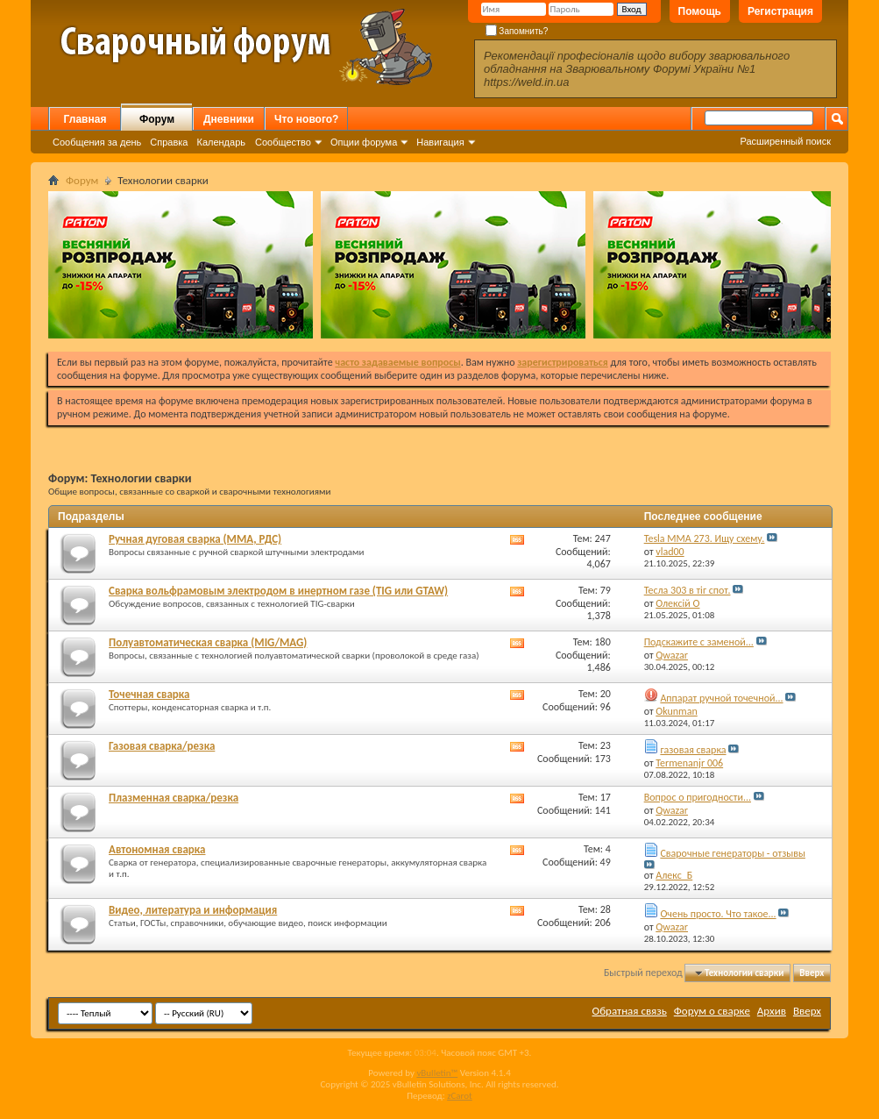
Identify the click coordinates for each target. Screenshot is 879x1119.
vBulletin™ (436, 1073)
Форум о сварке (712, 1010)
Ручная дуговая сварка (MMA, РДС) (195, 538)
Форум (156, 119)
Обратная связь (629, 1010)
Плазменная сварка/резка (173, 797)
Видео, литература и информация (193, 909)
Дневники (228, 119)
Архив (771, 1010)
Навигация (440, 142)
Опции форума (363, 142)
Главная (85, 119)
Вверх (811, 973)
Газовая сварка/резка (162, 745)
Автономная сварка (157, 849)
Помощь (699, 11)
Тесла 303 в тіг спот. (687, 590)
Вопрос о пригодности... (697, 797)
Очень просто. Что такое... (718, 914)
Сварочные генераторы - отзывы (732, 853)
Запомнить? (517, 31)
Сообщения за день (97, 142)
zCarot (459, 1095)
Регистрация (780, 11)
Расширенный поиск (785, 141)
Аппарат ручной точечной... (721, 698)
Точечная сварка (149, 694)
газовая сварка (693, 750)
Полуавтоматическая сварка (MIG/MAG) (208, 642)
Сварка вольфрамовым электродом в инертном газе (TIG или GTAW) (278, 590)
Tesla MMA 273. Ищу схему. (704, 538)
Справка (169, 142)
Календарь (220, 142)
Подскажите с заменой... (699, 642)
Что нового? (306, 119)
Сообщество (283, 142)
